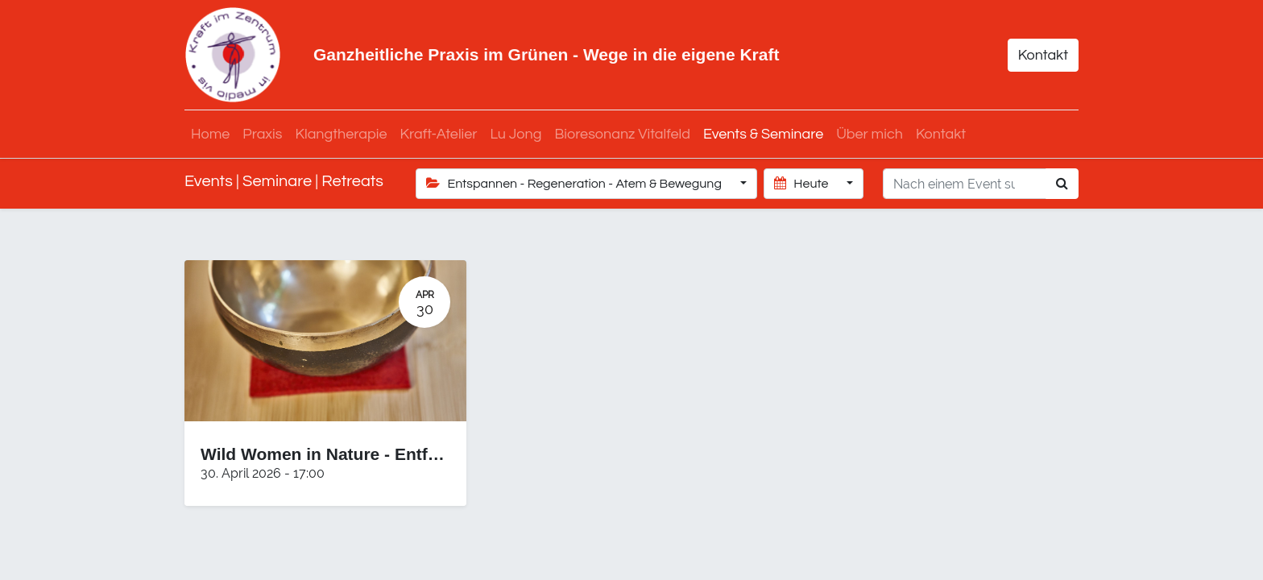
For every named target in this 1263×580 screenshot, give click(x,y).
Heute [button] (802, 183)
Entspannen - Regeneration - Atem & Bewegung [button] (575, 183)
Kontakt (1043, 55)
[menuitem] (210, 134)
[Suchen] (1062, 183)
